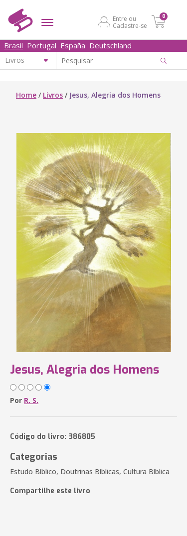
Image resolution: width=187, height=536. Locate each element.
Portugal (41, 45)
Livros (53, 95)
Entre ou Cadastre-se (130, 21)
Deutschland (110, 45)
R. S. (31, 400)
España (72, 45)
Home (26, 95)
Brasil (13, 45)
